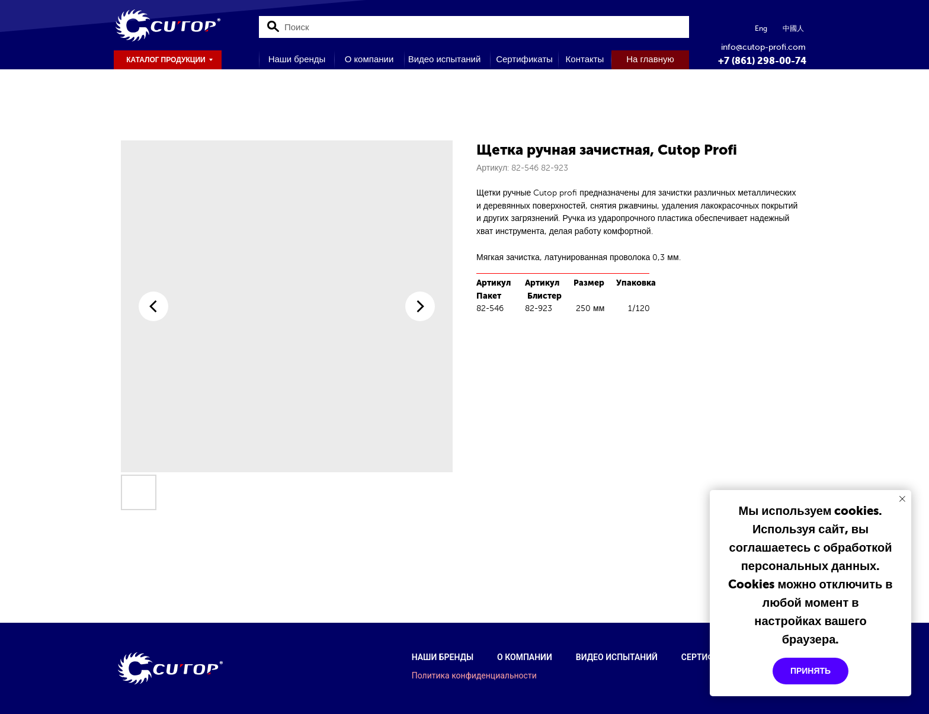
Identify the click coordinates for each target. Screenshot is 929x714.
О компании (524, 657)
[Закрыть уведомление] (902, 499)
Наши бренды (442, 657)
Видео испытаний (617, 657)
